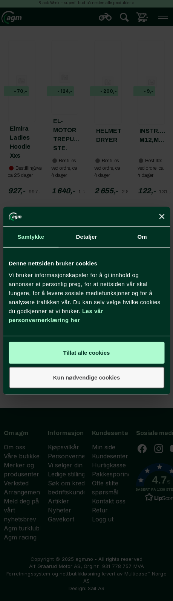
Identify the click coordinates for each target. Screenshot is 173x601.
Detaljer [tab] (86, 236)
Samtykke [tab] (30, 236)
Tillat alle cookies (86, 352)
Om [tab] (142, 236)
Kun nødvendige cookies (86, 377)
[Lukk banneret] (161, 216)
